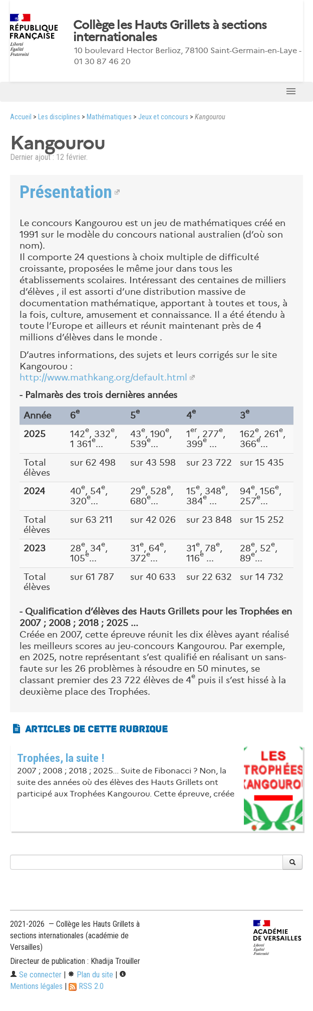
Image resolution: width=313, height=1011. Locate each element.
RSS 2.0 (86, 986)
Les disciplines (59, 117)
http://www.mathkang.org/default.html (103, 377)
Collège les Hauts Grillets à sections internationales (169, 31)
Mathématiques (109, 117)
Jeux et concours (163, 117)
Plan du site (90, 974)
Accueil (21, 117)
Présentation (66, 192)
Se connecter (36, 974)
